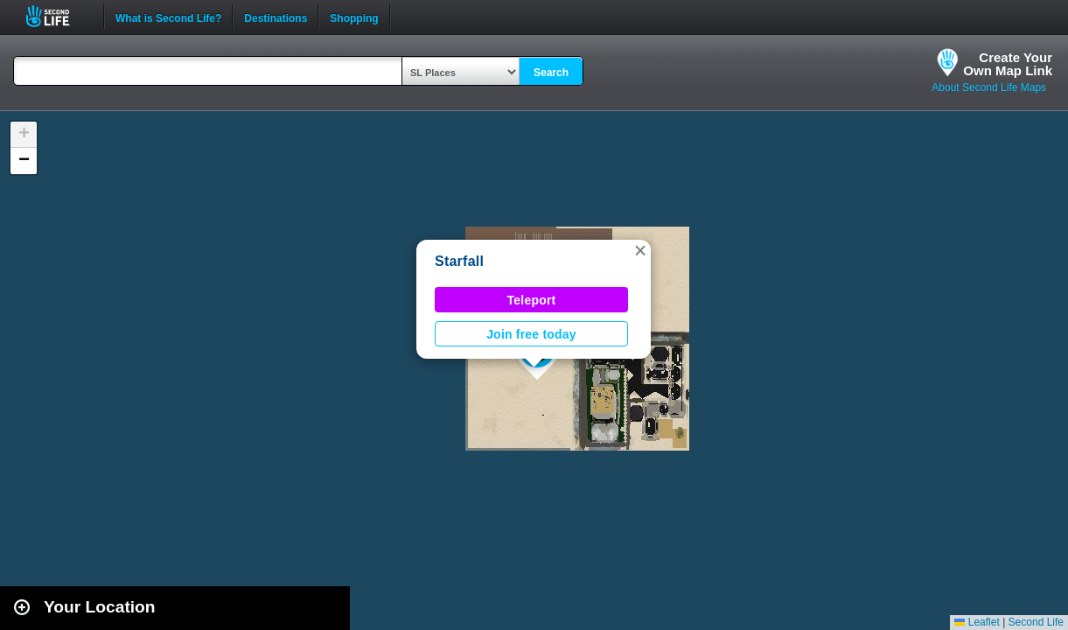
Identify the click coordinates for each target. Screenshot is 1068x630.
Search (551, 72)
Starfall (459, 261)
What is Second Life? (168, 16)
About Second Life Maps (989, 87)
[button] (640, 250)
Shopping (354, 16)
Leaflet (976, 622)
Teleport (531, 300)
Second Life (57, 16)
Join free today (531, 334)
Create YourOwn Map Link (1007, 64)
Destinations (275, 16)
